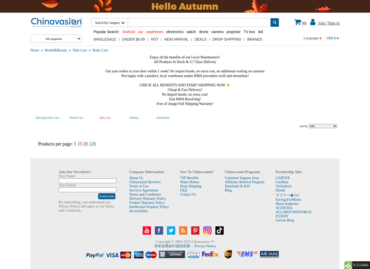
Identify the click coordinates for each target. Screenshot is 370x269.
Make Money (189, 182)
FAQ (183, 190)
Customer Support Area (242, 178)
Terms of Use (138, 186)
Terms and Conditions (145, 194)
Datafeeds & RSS (237, 186)
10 (79, 144)
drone (203, 32)
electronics (174, 32)
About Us (136, 178)
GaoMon (282, 182)
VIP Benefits (189, 178)
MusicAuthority (287, 204)
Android (128, 32)
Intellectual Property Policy (149, 207)
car (140, 32)
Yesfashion (284, 186)
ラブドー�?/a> (288, 195)
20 (85, 144)
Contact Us (188, 194)
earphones (154, 32)
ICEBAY (282, 216)
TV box (249, 32)
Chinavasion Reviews (145, 182)
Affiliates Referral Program (244, 182)
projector (233, 32)
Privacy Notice (205, 246)
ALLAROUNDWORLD (293, 212)
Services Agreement (143, 190)
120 (92, 144)
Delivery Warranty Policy (147, 199)
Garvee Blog (285, 220)
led (260, 32)
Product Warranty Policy (147, 203)
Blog (228, 190)
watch (191, 32)
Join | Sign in (329, 23)
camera (218, 32)
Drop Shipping (190, 186)
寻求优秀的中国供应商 (172, 246)
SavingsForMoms (288, 200)
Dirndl (280, 190)
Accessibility (138, 211)
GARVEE (283, 178)
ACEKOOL (284, 208)
